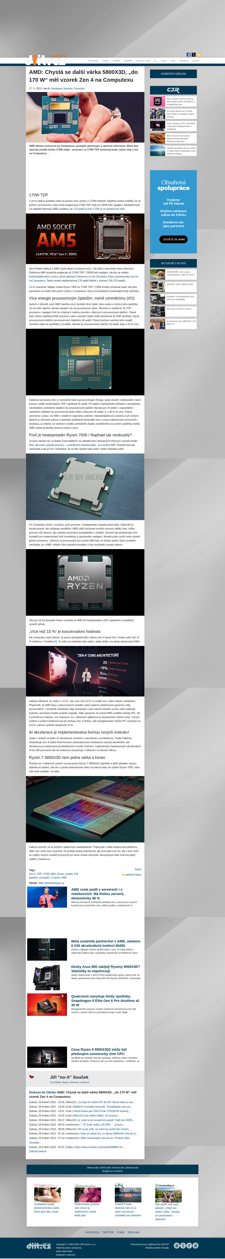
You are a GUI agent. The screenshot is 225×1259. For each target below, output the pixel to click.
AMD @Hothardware (49, 883)
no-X (46, 88)
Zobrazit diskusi (37, 1151)
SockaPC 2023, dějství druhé (180, 284)
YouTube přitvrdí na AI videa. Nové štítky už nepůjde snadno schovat (181, 114)
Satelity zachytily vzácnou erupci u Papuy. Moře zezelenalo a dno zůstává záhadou (181, 151)
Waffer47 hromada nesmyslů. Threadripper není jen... (102, 1106)
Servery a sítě (143, 60)
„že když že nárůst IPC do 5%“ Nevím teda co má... (106, 1102)
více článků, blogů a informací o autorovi (69, 1082)
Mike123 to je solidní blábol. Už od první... (96, 1115)
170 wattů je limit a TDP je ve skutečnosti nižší (99, 209)
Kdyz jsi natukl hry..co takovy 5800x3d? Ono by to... (109, 1133)
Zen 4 (32, 874)
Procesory (93, 60)
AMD (64, 877)
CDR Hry (173, 90)
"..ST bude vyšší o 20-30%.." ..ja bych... (103, 1124)
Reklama (134, 1232)
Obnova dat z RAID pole (98, 1167)
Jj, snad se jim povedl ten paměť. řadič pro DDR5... (106, 1120)
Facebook (92, 1232)
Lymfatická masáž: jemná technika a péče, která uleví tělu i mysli (47, 1208)
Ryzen (60, 874)
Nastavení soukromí (65, 1255)
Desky (105, 60)
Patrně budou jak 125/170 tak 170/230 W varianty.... (102, 1111)
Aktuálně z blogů (173, 263)
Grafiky (116, 60)
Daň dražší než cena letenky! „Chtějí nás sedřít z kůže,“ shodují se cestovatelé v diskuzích (167, 1212)
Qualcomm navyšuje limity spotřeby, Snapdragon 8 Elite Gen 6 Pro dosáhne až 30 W (105, 1000)
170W (46, 874)
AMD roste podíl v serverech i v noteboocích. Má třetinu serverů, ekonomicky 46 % (97, 894)
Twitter (107, 1232)
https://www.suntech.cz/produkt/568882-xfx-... (100, 1147)
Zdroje (195, 60)
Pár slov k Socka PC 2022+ (179, 309)
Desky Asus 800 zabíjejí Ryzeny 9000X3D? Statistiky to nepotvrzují (105, 969)
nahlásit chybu (133, 874)
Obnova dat (117, 1167)
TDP (39, 874)
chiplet (69, 874)
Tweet (138, 869)
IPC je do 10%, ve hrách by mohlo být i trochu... (104, 1129)
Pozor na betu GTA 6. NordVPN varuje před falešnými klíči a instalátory (181, 126)
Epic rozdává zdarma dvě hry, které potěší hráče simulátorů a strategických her (181, 102)
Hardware (56, 88)
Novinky (67, 88)
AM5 (53, 874)
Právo (164, 60)
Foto (173, 60)
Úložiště (128, 60)
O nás (121, 1232)
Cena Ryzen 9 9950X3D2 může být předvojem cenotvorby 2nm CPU (99, 1052)
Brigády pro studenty (112, 1171)
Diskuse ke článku (42, 1092)
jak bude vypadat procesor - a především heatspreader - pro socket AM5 (75, 445)
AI (155, 60)
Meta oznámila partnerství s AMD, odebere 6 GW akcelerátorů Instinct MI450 (105, 943)
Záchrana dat (131, 1167)
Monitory (184, 60)
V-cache (55, 877)
